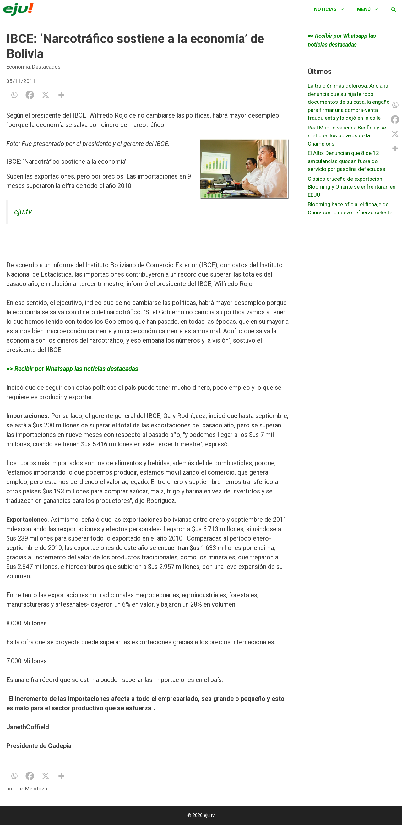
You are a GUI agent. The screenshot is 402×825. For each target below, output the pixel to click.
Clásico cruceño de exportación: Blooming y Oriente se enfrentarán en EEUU (351, 187)
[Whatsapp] (14, 95)
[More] (61, 95)
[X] (45, 95)
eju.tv (23, 211)
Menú (371, 9)
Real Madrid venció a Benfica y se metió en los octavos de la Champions (347, 135)
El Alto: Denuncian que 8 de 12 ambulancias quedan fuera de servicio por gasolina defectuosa (346, 161)
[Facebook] (30, 95)
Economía (18, 66)
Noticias (332, 9)
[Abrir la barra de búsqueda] (393, 9)
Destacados (46, 66)
